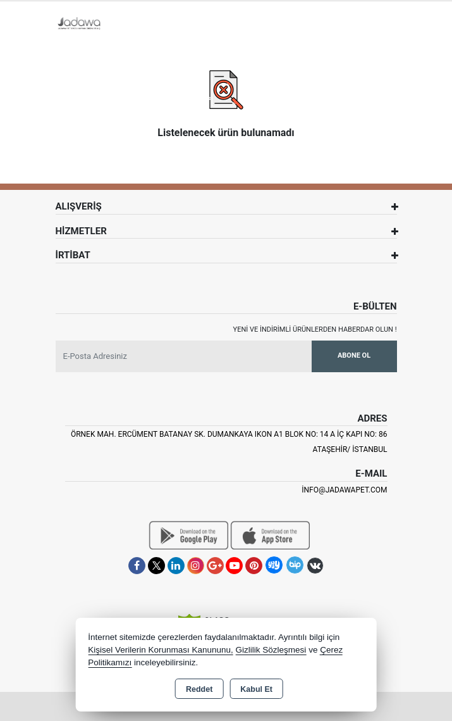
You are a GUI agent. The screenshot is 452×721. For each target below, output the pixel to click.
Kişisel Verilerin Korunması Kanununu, (160, 650)
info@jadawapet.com (344, 490)
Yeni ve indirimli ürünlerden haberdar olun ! (315, 329)
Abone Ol (354, 355)
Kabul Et (256, 689)
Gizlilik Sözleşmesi (271, 650)
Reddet (199, 689)
